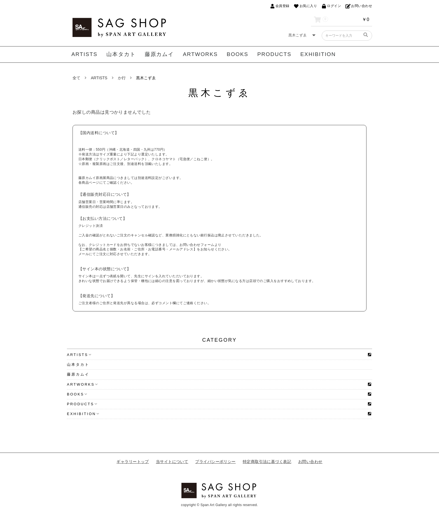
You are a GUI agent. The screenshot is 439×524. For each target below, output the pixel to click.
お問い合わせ (310, 461)
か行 (122, 78)
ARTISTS (84, 54)
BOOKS (237, 54)
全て (76, 78)
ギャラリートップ (132, 461)
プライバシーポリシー (215, 461)
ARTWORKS (200, 54)
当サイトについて (172, 461)
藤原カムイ (159, 54)
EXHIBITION (318, 54)
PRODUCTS (274, 54)
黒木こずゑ (146, 78)
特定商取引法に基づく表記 (267, 461)
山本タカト (121, 54)
